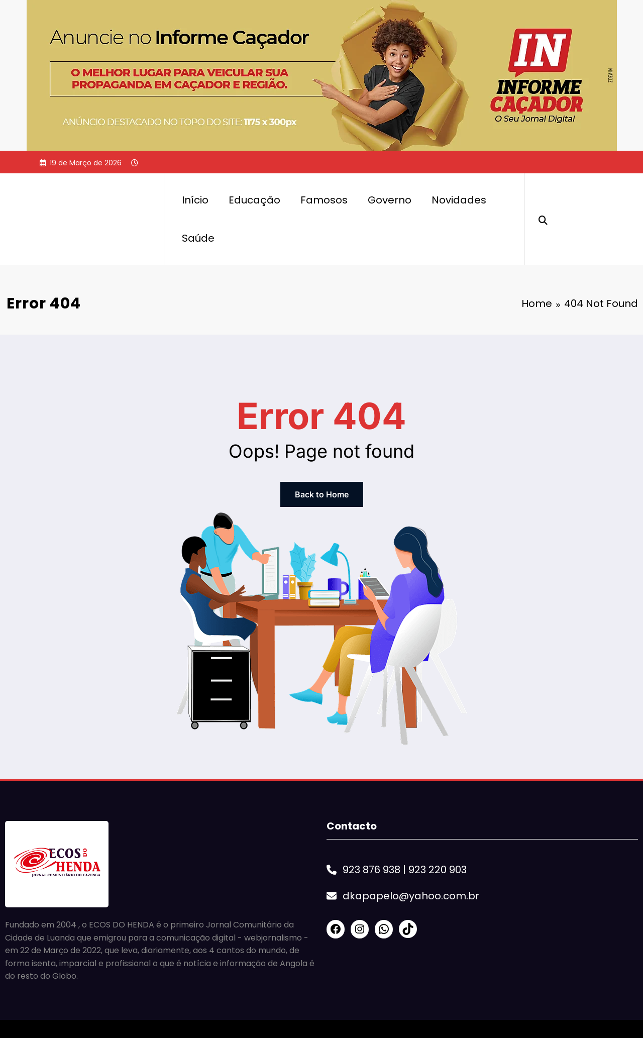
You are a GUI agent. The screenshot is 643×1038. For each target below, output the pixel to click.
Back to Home (322, 494)
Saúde (198, 238)
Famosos (324, 200)
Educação (254, 200)
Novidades (459, 200)
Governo (389, 200)
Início (195, 200)
